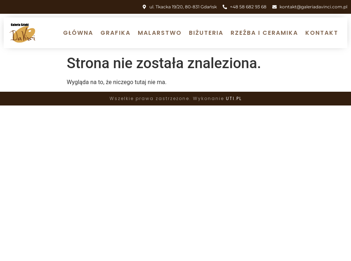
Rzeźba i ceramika (264, 33)
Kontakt (321, 33)
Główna (78, 33)
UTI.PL (234, 98)
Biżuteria (206, 33)
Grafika (115, 33)
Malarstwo (160, 33)
